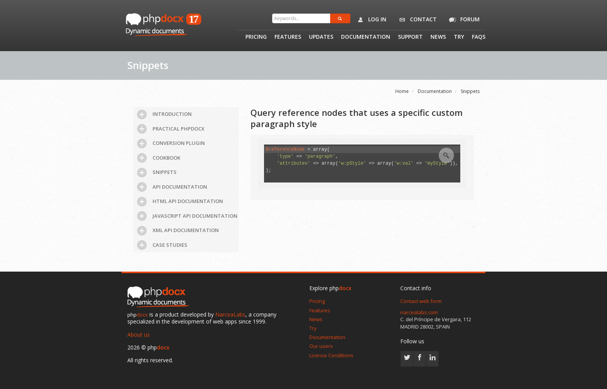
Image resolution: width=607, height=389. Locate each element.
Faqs (478, 37)
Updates (321, 37)
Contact (416, 20)
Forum (463, 20)
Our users (321, 346)
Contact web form (421, 301)
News (438, 37)
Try (459, 37)
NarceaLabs (230, 314)
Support (410, 37)
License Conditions (331, 355)
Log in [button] (370, 20)
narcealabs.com (419, 312)
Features (287, 37)
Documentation (365, 37)
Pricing (256, 37)
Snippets (470, 91)
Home (402, 91)
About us (138, 334)
